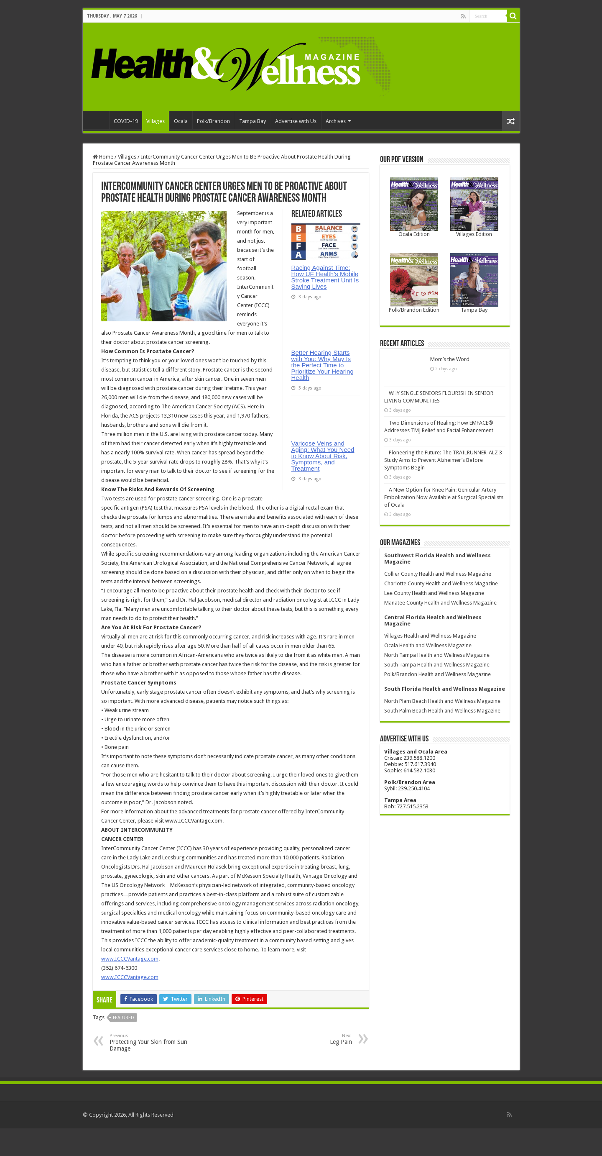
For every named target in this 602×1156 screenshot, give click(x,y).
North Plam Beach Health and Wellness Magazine (442, 689)
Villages (155, 121)
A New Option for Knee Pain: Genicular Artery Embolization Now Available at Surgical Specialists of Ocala (443, 485)
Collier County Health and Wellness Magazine (437, 562)
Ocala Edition (414, 234)
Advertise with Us (295, 121)
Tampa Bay (252, 121)
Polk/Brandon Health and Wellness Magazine (437, 662)
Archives (336, 121)
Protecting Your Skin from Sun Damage (152, 1060)
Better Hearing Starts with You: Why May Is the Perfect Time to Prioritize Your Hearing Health (322, 397)
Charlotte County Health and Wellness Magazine (441, 572)
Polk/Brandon (213, 121)
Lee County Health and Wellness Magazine (434, 581)
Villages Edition (474, 234)
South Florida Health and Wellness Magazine (444, 677)
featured (123, 1036)
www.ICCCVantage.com (129, 977)
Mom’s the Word (408, 359)
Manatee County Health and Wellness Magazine (440, 591)
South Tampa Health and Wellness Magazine (437, 653)
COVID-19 (126, 121)
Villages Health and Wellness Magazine (430, 624)
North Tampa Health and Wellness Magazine (437, 643)
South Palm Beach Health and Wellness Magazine (442, 699)
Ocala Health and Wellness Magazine (428, 634)
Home (98, 120)
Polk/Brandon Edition (414, 310)
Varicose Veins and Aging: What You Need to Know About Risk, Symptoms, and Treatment (323, 521)
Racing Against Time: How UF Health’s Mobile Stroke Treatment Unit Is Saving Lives (325, 277)
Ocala (181, 121)
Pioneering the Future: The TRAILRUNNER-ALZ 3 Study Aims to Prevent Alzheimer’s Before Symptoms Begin (443, 448)
